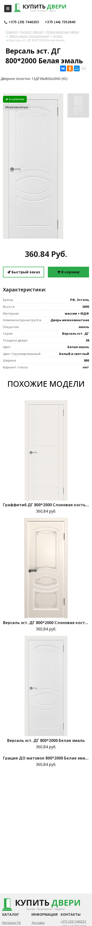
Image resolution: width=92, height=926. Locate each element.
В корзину (68, 272)
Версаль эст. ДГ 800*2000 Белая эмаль (46, 740)
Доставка (38, 923)
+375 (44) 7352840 (60, 22)
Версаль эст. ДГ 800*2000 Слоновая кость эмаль (46, 623)
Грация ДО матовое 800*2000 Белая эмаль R (46, 758)
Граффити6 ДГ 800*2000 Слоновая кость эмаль (46, 505)
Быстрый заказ (23, 272)
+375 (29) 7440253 (21, 22)
